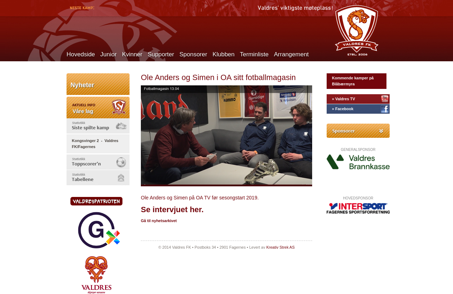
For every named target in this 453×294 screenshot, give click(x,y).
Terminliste (254, 54)
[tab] (98, 126)
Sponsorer (193, 54)
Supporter (161, 54)
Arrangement (291, 54)
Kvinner (132, 54)
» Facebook (343, 109)
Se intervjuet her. (172, 209)
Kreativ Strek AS (280, 247)
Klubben (223, 54)
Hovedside (81, 54)
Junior (108, 54)
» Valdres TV (343, 99)
